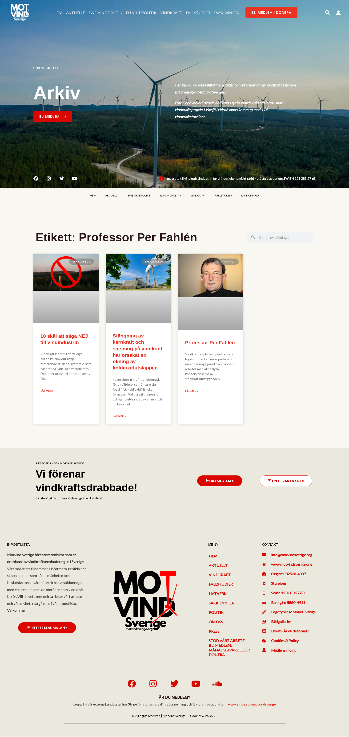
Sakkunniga (221, 603)
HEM (57, 12)
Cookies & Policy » (202, 716)
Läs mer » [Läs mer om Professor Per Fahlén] (191, 391)
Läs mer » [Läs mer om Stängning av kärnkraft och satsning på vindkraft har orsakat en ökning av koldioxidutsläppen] (119, 416)
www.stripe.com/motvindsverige (252, 705)
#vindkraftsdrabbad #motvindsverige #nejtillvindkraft (69, 498)
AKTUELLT (75, 12)
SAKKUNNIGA (226, 12)
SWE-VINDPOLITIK (105, 12)
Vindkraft (220, 575)
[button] (271, 12)
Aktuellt (218, 565)
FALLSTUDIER (198, 12)
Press (214, 631)
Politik (216, 612)
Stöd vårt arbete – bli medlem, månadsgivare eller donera (229, 648)
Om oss (216, 622)
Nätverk (217, 594)
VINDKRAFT (171, 12)
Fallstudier (221, 584)
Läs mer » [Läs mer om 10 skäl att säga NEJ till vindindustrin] (46, 391)
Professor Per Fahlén (210, 342)
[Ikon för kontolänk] (338, 12)
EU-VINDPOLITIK (141, 12)
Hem (213, 556)
